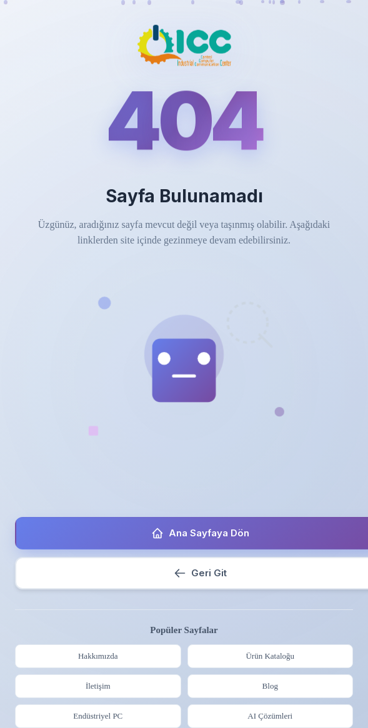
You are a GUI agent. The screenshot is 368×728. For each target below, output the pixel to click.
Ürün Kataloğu (270, 656)
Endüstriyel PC (97, 716)
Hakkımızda (98, 656)
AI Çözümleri (269, 716)
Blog (270, 686)
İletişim (98, 686)
